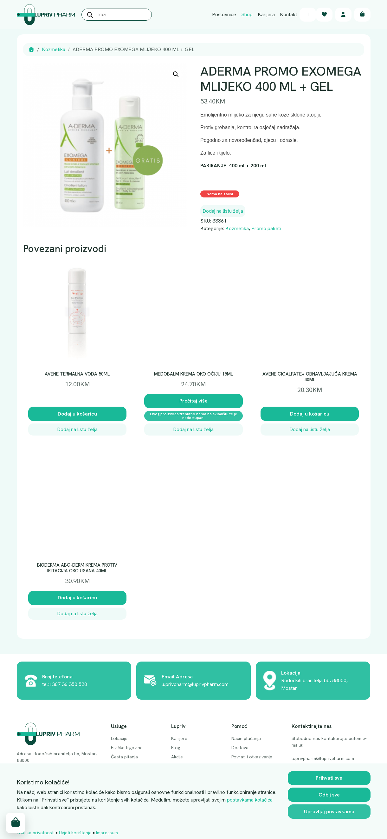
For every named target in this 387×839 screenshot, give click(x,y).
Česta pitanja (124, 757)
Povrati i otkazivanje (251, 757)
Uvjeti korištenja (75, 833)
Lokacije (119, 738)
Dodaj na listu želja (223, 211)
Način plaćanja (246, 738)
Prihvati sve (329, 778)
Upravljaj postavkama (329, 811)
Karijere (179, 738)
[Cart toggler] (362, 15)
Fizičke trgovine (127, 747)
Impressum (107, 833)
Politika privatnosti (36, 833)
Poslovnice (224, 14)
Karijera (266, 14)
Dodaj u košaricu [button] (77, 413)
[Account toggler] (343, 15)
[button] (176, 74)
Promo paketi (266, 228)
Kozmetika (53, 49)
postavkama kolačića (250, 799)
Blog (175, 747)
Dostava (239, 747)
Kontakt (288, 14)
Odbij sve (329, 794)
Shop (247, 14)
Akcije (177, 757)
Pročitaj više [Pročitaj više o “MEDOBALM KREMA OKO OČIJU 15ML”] (193, 400)
